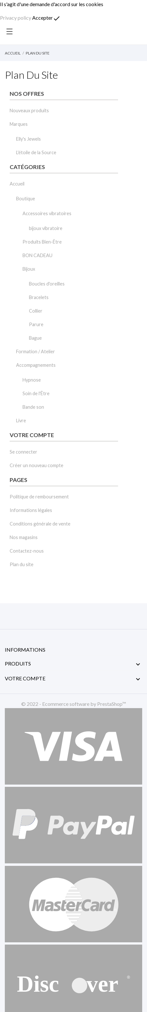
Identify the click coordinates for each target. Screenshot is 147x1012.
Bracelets (39, 297)
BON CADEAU (37, 255)
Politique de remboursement (39, 496)
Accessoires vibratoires (47, 213)
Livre (21, 420)
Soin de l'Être (36, 393)
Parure (36, 324)
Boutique (25, 198)
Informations (25, 649)
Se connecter (23, 452)
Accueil (17, 183)
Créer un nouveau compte (36, 465)
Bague (35, 338)
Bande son (33, 407)
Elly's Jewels (28, 139)
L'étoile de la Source (36, 152)
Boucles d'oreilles (47, 283)
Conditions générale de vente (40, 523)
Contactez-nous (27, 551)
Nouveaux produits (29, 110)
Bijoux (29, 269)
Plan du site (21, 564)
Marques (19, 124)
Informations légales (31, 510)
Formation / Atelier (35, 351)
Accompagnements (36, 365)
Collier (35, 311)
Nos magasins (24, 537)
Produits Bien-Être (42, 242)
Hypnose (32, 380)
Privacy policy (15, 18)
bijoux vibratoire (45, 228)
